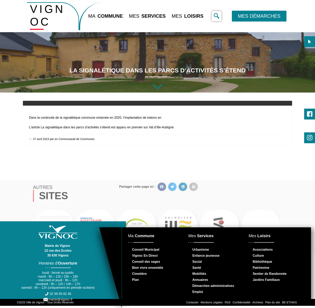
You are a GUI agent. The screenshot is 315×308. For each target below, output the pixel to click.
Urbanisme (200, 249)
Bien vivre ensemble (147, 267)
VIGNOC (47, 15)
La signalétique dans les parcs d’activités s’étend (75, 127)
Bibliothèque (262, 261)
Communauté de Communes (77, 139)
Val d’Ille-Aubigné (161, 127)
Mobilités (199, 273)
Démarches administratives (213, 285)
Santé (196, 267)
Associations (263, 249)
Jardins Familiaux (266, 279)
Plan (135, 279)
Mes (147, 16)
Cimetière (139, 273)
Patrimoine (261, 267)
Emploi (197, 292)
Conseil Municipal (145, 249)
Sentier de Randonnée (270, 273)
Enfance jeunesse (205, 255)
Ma (105, 16)
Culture (258, 255)
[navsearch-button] (216, 16)
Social (197, 261)
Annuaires (200, 279)
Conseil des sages (146, 261)
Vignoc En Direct (145, 255)
